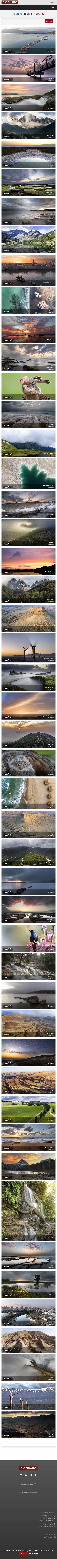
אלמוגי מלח (50, 221)
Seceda (51, 1377)
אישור (23, 1553)
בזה (52, 396)
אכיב (52, 1265)
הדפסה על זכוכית (48, 1518)
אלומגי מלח (50, 424)
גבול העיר (50, 310)
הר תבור (51, 542)
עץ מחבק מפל (49, 1237)
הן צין (52, 834)
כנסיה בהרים (50, 599)
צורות (52, 628)
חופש (52, 249)
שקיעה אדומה (49, 339)
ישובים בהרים (50, 135)
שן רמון (51, 1090)
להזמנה (8, 51)
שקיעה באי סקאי (49, 571)
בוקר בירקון (50, 1322)
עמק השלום (50, 1119)
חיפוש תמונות (49, 1524)
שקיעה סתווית (49, 367)
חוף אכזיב (50, 805)
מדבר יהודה (50, 1349)
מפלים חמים (50, 514)
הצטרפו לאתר (49, 1537)
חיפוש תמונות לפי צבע (46, 1526)
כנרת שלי (51, 78)
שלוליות (51, 1294)
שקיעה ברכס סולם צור (47, 1062)
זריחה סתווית (50, 891)
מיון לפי (49, 21)
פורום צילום (50, 1535)
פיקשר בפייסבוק (48, 1512)
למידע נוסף (33, 1554)
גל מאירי (17, 13)
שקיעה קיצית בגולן (48, 658)
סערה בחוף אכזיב (48, 687)
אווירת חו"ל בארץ (48, 1406)
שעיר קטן (50, 773)
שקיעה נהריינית (49, 1147)
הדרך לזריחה (50, 744)
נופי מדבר (50, 1434)
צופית (52, 948)
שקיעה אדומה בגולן (48, 716)
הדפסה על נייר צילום (46, 1520)
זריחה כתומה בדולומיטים (47, 1176)
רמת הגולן (50, 1005)
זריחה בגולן (50, 107)
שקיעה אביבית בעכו (48, 282)
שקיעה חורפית (49, 192)
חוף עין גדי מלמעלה (48, 485)
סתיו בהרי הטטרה (48, 453)
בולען (52, 164)
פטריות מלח (50, 50)
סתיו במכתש (50, 1033)
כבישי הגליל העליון (48, 862)
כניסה (52, 3)
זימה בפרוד (50, 976)
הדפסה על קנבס (48, 1516)
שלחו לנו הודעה (27, 1485)
